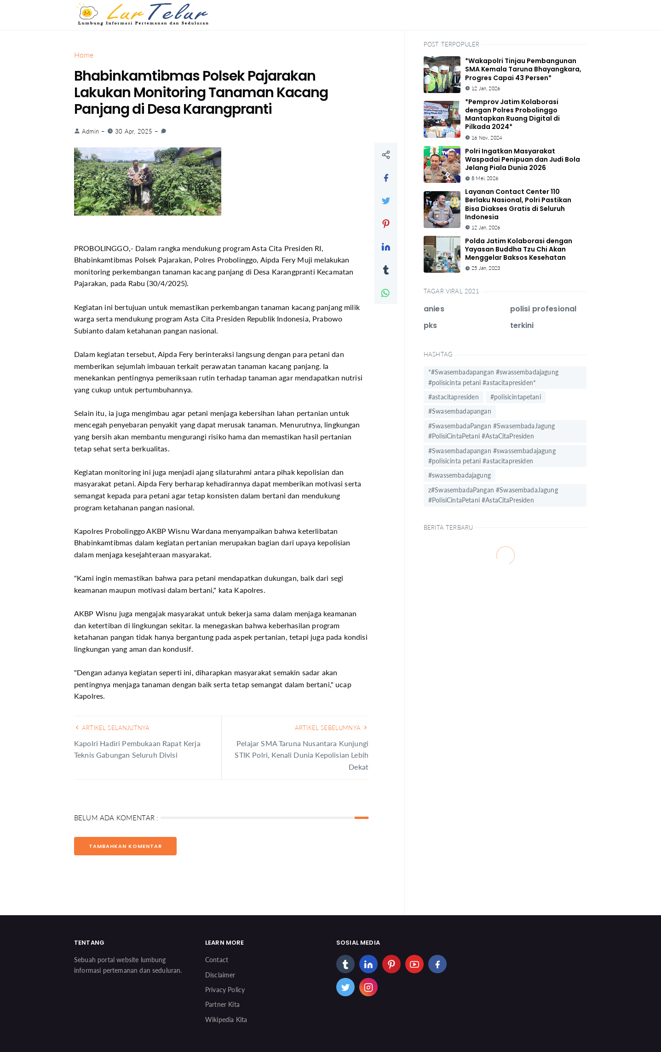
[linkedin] (368, 964)
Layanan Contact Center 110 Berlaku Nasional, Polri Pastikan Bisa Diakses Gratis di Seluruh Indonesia (518, 204)
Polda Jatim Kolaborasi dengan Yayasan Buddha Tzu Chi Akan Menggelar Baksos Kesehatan (518, 249)
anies (434, 309)
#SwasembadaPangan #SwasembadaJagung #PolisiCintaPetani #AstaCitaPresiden (491, 431)
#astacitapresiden (453, 397)
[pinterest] (391, 964)
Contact (216, 960)
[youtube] (414, 964)
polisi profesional (543, 309)
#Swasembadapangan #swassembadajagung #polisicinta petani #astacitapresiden (492, 456)
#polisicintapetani (515, 397)
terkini (522, 325)
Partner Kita (222, 1004)
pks (430, 325)
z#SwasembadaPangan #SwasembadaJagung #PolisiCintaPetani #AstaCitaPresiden (493, 495)
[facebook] (437, 964)
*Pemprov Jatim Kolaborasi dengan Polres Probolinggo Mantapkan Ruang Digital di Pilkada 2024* (512, 114)
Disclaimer (220, 975)
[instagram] (368, 987)
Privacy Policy (225, 990)
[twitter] (345, 987)
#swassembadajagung (459, 475)
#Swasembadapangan (459, 411)
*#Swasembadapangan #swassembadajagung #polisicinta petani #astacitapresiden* (493, 377)
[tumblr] (345, 964)
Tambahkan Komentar (125, 846)
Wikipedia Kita (226, 1019)
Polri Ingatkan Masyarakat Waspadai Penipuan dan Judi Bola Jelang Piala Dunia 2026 (522, 159)
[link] (164, 131)
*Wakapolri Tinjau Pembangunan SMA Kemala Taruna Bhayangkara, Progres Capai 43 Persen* (523, 69)
